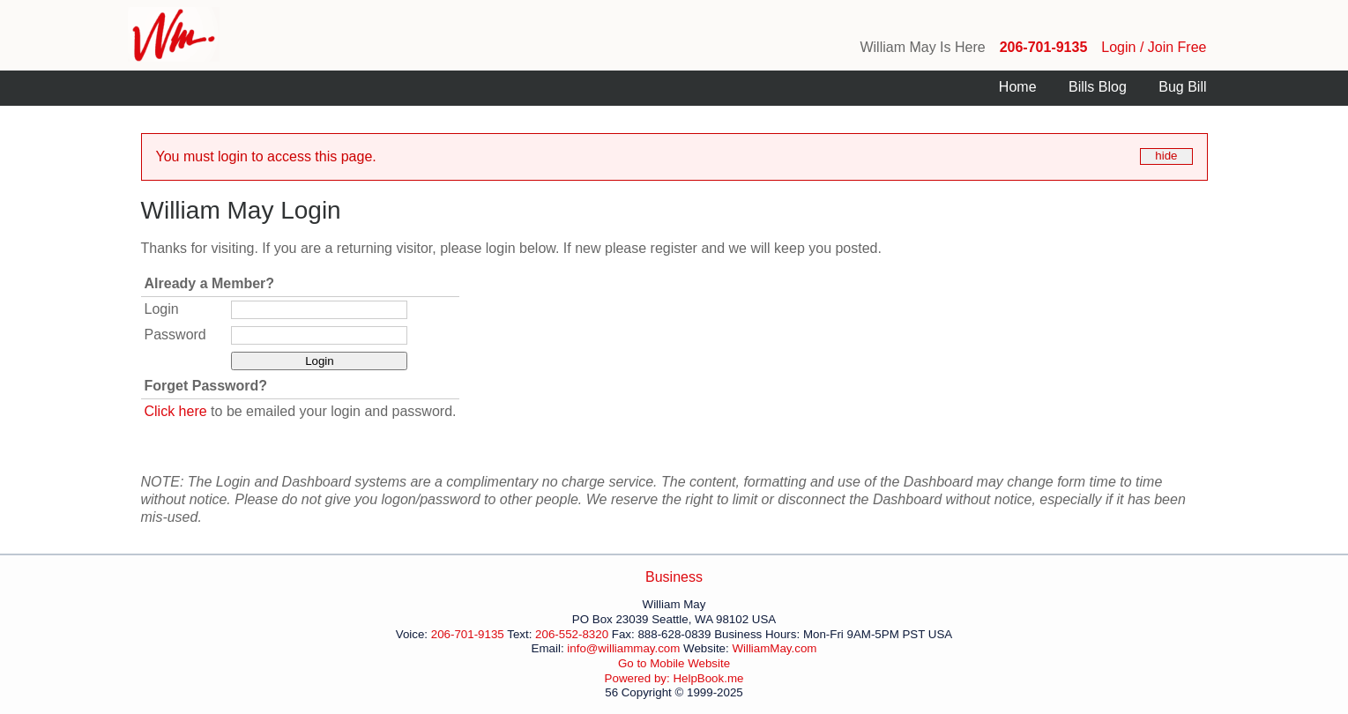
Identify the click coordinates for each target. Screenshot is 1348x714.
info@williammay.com (623, 648)
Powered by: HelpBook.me (674, 678)
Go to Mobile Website (674, 663)
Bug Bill (1182, 86)
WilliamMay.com (774, 648)
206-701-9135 (1044, 47)
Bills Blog (1098, 86)
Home (1018, 86)
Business (674, 576)
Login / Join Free (1153, 47)
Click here (176, 411)
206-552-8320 (571, 634)
